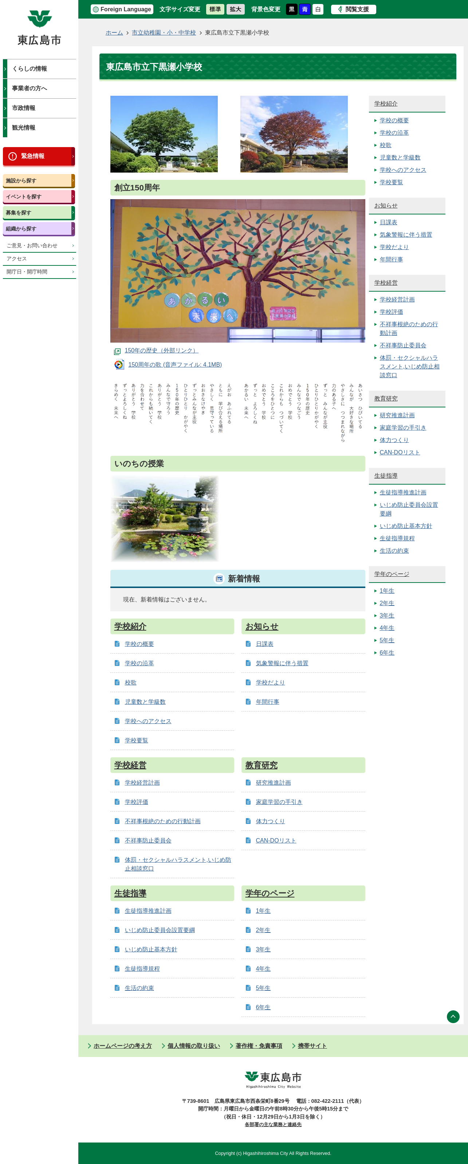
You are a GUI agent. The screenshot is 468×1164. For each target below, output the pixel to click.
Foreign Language (126, 9)
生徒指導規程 (142, 969)
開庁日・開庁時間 (27, 272)
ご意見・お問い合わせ (32, 245)
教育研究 (261, 765)
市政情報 (23, 108)
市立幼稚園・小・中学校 (164, 32)
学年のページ (270, 893)
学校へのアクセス (148, 721)
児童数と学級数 (145, 702)
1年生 (263, 911)
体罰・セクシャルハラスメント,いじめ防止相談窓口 (410, 366)
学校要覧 (136, 740)
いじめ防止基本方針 (151, 949)
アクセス (17, 258)
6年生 (263, 1007)
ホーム (114, 32)
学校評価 (136, 802)
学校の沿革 (139, 663)
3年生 (263, 949)
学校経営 (130, 765)
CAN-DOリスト (276, 840)
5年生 (263, 988)
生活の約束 (139, 988)
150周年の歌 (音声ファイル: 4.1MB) (175, 365)
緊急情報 (32, 156)
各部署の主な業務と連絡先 (273, 1124)
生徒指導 (130, 893)
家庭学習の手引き (279, 802)
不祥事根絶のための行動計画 (163, 821)
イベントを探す (24, 197)
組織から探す (21, 229)
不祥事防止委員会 (148, 840)
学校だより (270, 682)
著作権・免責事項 (259, 1046)
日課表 (265, 644)
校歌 (131, 682)
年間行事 (267, 702)
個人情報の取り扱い (194, 1046)
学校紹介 (130, 626)
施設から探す (21, 181)
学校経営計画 (142, 783)
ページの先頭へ (453, 1017)
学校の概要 (139, 644)
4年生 (263, 969)
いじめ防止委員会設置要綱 (160, 930)
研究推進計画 (273, 783)
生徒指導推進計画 (148, 911)
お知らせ (262, 626)
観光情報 (23, 128)
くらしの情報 (29, 69)
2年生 (263, 930)
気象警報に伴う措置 (282, 663)
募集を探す (18, 213)
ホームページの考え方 (123, 1046)
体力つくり (270, 821)
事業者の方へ (29, 88)
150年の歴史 (141, 350)
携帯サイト (312, 1046)
